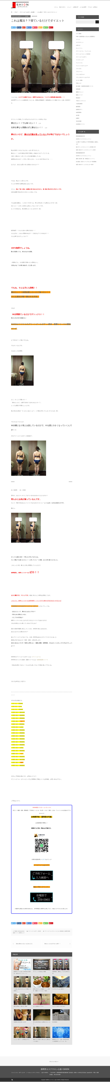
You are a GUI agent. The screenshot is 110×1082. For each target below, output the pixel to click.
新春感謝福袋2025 (80, 152)
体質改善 (61, 931)
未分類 (26, 16)
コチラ (43, 859)
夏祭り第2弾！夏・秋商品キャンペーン (85, 158)
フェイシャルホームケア (82, 65)
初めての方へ (62, 7)
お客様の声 (75, 7)
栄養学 (77, 118)
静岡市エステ (22, 932)
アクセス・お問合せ (92, 7)
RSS (12, 1080)
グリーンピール (36, 656)
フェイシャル (79, 62)
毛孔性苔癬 (78, 121)
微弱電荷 (78, 106)
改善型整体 (78, 112)
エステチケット (79, 42)
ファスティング (79, 59)
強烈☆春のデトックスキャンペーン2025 (85, 150)
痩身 (69, 931)
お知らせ (78, 45)
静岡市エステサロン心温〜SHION (55, 1069)
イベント (78, 39)
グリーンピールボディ (16, 16)
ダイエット (53, 931)
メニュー (69, 7)
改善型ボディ (79, 109)
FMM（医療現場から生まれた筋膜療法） (86, 36)
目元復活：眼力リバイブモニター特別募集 (86, 161)
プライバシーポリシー (53, 1061)
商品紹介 (78, 97)
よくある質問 (83, 7)
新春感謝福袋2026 (80, 136)
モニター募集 (79, 80)
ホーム (56, 7)
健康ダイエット (79, 92)
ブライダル (78, 68)
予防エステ (78, 83)
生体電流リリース (80, 124)
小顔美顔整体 (79, 103)
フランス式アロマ (80, 74)
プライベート (79, 71)
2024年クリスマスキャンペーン (83, 155)
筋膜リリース (15, 932)
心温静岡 (66, 931)
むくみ (58, 931)
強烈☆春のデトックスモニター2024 (84, 164)
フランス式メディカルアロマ (83, 77)
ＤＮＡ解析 (78, 33)
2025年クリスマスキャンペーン (83, 139)
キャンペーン (79, 48)
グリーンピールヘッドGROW (83, 54)
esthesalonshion (21, 931)
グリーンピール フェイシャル (83, 51)
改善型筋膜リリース (42, 659)
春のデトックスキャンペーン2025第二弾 (85, 147)
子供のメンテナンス (81, 100)
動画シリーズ (79, 95)
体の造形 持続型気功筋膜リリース (84, 86)
